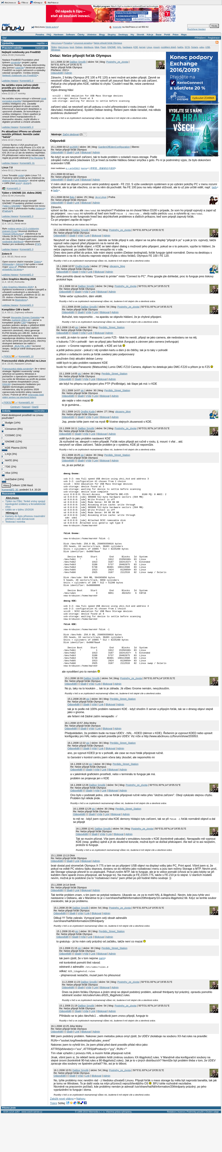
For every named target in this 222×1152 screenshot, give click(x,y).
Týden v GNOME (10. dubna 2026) (22, 192)
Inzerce (181, 1149)
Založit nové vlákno (62, 1136)
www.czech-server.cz (32, 1149)
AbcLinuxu (12, 498)
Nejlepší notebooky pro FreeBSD (21, 52)
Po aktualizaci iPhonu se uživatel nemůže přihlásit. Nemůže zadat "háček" (21, 134)
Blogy (102, 34)
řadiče (180, 47)
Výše (80, 234)
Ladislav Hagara (10, 80)
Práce (175, 34)
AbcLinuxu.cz (8, 2)
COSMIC (8, 435)
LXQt (6, 454)
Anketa (6, 410)
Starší (35, 406)
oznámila (15, 62)
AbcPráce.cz (51, 2)
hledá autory (51, 27)
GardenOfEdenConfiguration (114, 148)
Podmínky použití (195, 1149)
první (18, 183)
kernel (142, 47)
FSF (38, 244)
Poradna (40, 34)
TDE (6, 466)
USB (207, 47)
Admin (68, 73)
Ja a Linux (100, 195)
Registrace (214, 37)
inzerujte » (41, 47)
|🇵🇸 (3, 188)
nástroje (19, 67)
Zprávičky (8, 43)
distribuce (88, 47)
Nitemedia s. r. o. (96, 1149)
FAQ (49, 34)
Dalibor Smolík (78, 61)
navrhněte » (40, 410)
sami (102, 996)
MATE (7, 460)
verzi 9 (12, 267)
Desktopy (123, 34)
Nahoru (80, 1136)
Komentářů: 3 (13, 188)
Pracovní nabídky (12, 47)
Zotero (37, 261)
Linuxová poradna (83, 43)
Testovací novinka (15, 521)
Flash (103, 47)
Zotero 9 (7, 253)
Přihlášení (200, 37)
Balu (72, 195)
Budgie (7, 422)
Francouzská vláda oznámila (17, 368)
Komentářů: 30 (10, 489)
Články (81, 34)
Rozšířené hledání (196, 29)
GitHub (19, 264)
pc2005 (74, 148)
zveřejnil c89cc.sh (21, 320)
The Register (36, 158)
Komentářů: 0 (26, 80)
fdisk (97, 47)
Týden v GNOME (11, 206)
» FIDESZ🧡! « (9, 356)
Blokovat (86, 154)
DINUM (6, 384)
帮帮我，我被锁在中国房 (102, 166)
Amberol (39, 208)
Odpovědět (57, 73)
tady (214, 185)
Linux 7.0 (7, 167)
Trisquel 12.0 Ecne (13, 220)
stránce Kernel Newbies (14, 180)
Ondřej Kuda (82, 264)
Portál (167, 34)
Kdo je (150, 34)
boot (72, 47)
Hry (132, 34)
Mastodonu (21, 300)
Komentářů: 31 (27, 163)
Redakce (171, 1149)
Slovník (140, 34)
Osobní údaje (212, 1149)
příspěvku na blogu (12, 269)
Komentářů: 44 (26, 402)
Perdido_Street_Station (112, 325)
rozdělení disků (168, 47)
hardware (127, 47)
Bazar (158, 34)
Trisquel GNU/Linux (12, 233)
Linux (149, 47)
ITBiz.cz (23, 2)
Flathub (7, 211)
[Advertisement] (90, 126)
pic (76, 325)
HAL (119, 47)
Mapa (183, 34)
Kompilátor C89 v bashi (15, 309)
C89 (23, 322)
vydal (21, 175)
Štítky (54, 47)
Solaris (194, 47)
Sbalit (69, 154)
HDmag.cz (36, 2)
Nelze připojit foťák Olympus (108, 43)
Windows (55, 49)
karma (84, 166)
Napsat (26, 406)
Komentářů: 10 (26, 356)
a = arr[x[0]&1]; (73, 166)
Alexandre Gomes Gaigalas (25, 317)
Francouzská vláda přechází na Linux (24, 360)
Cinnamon (9, 428)
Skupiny (112, 34)
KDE (135, 47)
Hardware (58, 34)
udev (201, 47)
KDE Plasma (10, 447)
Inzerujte (117, 27)
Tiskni (53, 1141)
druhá (26, 183)
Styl (4, 37)
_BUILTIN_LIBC (22, 346)
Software (70, 34)
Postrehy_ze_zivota (117, 61)
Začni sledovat (71, 136)
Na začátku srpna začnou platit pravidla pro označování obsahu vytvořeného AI (21, 88)
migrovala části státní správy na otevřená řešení (23, 396)
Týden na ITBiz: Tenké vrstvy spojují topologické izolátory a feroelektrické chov (25, 504)
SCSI (187, 47)
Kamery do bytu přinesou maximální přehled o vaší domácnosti (25, 517)
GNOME (8, 441)
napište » (42, 43)
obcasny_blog (117, 264)
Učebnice (91, 34)
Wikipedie (8, 264)
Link (77, 154)
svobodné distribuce (12, 241)
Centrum (15, 406)
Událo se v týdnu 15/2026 (19, 509)
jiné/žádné (9, 479)
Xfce (6, 472)
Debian (78, 47)
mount (156, 47)
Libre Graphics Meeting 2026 (19, 279)
